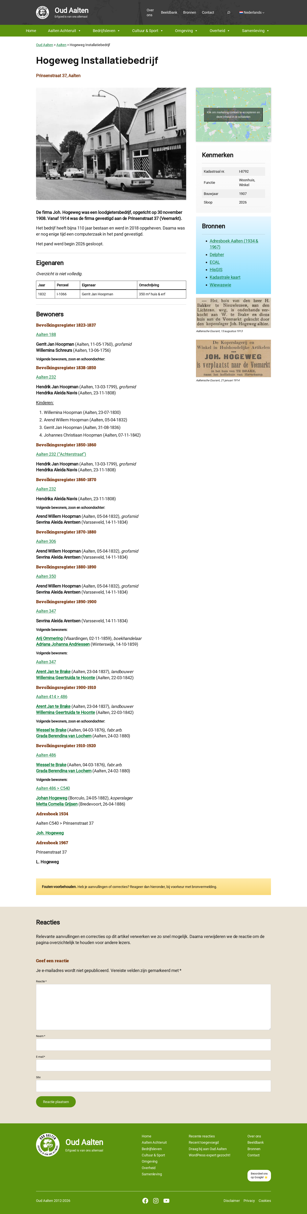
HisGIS (216, 269)
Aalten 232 (46, 377)
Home (31, 30)
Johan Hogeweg (51, 798)
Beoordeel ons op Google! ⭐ (259, 1175)
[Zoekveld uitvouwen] (228, 12)
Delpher (217, 254)
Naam (40, 1036)
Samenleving (256, 31)
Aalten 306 (46, 541)
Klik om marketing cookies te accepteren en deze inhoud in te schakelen (233, 114)
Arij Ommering (49, 638)
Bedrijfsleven (106, 31)
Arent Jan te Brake (53, 671)
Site (38, 1077)
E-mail (40, 1056)
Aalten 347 (46, 611)
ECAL (215, 262)
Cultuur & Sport (147, 31)
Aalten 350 (46, 576)
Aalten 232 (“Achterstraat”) (61, 454)
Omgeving (186, 31)
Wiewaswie (220, 284)
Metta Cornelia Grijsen (57, 804)
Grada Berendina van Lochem (63, 735)
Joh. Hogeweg (50, 833)
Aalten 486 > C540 (53, 788)
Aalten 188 (46, 334)
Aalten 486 (46, 755)
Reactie (41, 981)
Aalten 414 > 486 (51, 696)
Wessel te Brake (51, 730)
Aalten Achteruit (64, 31)
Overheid (220, 31)
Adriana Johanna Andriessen (63, 644)
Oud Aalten (71, 10)
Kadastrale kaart (225, 277)
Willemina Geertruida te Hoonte (65, 677)
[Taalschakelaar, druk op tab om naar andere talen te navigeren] (252, 12)
